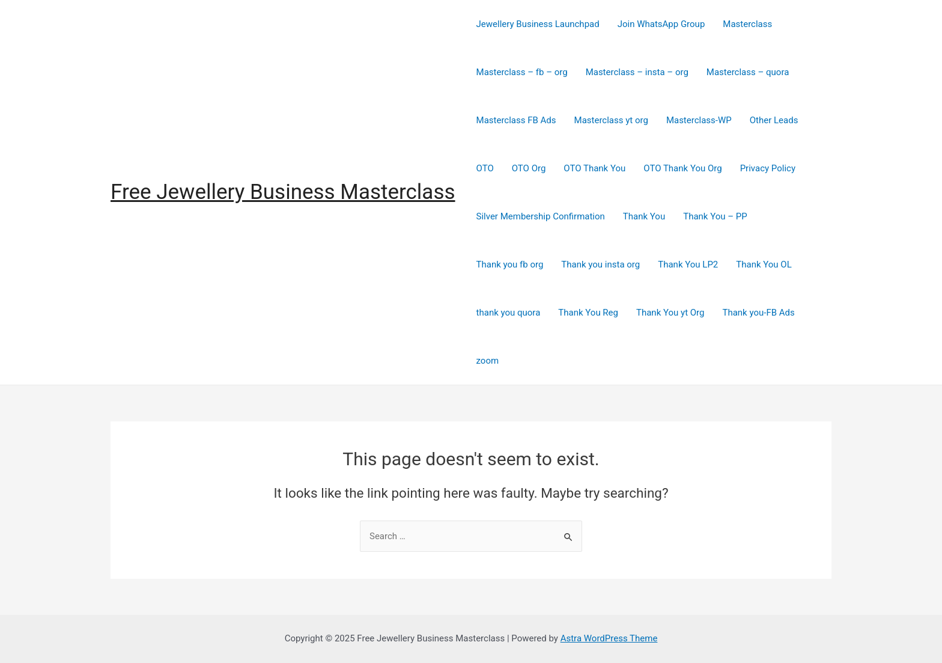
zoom (487, 360)
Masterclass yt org (611, 120)
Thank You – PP (715, 216)
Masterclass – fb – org (522, 72)
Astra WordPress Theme (609, 638)
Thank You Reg (588, 312)
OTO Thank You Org (682, 168)
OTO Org (529, 168)
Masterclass (747, 24)
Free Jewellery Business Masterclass (283, 192)
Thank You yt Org (670, 312)
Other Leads (774, 120)
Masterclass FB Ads (516, 120)
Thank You (644, 216)
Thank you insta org (600, 264)
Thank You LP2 (688, 264)
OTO (485, 168)
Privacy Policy (767, 168)
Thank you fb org (510, 264)
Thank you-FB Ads (758, 312)
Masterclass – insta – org (637, 72)
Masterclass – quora (747, 72)
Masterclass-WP (699, 120)
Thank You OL (763, 264)
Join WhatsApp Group (661, 24)
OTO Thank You (594, 168)
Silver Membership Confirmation (540, 216)
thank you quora (508, 312)
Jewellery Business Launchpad (538, 24)
